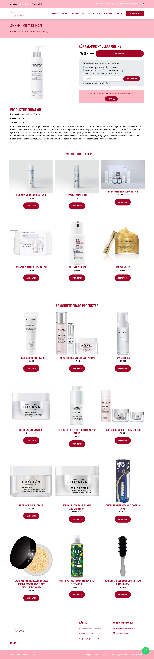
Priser (75, 13)
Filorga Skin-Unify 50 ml (31, 505)
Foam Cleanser (123, 357)
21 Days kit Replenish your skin (31, 267)
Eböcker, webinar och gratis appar (100, 73)
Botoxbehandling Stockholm (91, 628)
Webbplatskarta (136, 655)
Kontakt (96, 655)
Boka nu (111, 99)
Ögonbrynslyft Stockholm (90, 638)
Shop (119, 13)
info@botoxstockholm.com (127, 4)
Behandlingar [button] (59, 13)
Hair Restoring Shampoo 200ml (31, 195)
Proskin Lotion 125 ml (77, 195)
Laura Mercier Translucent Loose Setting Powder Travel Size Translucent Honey (31, 584)
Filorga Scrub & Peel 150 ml (31, 357)
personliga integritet (92, 83)
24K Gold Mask (123, 267)
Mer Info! (119, 53)
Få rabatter (131, 79)
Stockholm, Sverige (106, 4)
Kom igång (135, 13)
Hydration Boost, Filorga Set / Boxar (77, 357)
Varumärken (34, 31)
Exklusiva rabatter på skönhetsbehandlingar (105, 70)
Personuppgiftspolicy (119, 655)
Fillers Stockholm (87, 633)
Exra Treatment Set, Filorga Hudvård (123, 429)
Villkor (105, 655)
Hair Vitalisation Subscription (123, 191)
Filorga (46, 31)
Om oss (86, 13)
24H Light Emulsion (77, 267)
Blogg (96, 13)
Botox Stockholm (18, 31)
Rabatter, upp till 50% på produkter (101, 67)
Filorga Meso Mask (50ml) (31, 429)
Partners (108, 13)
